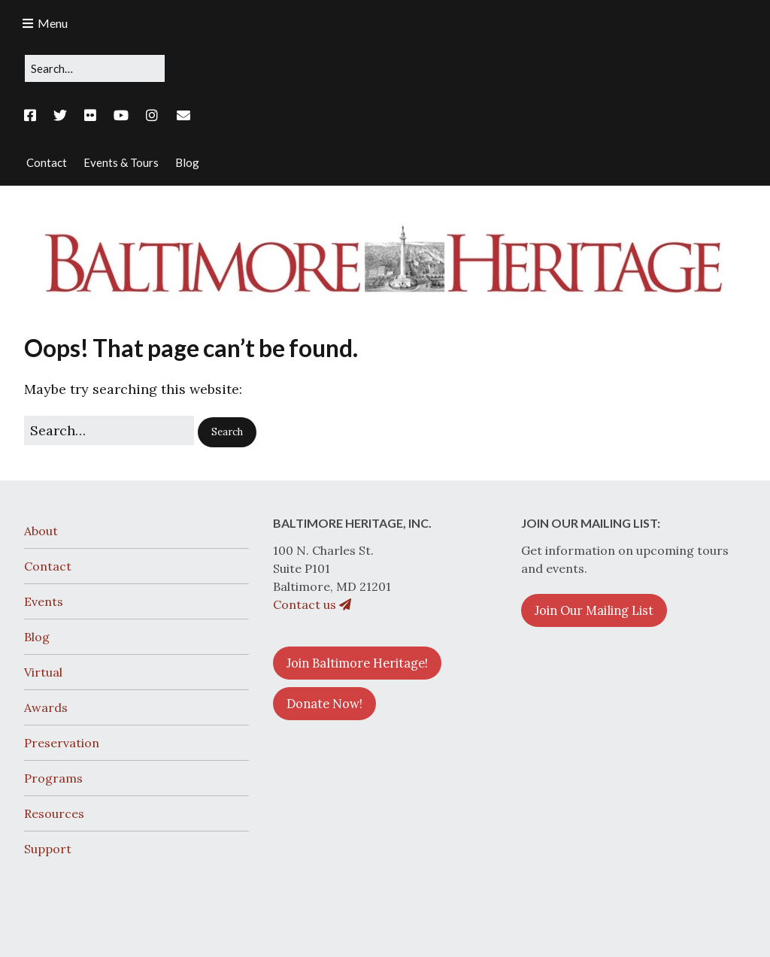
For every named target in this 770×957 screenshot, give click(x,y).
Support (47, 848)
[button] (227, 432)
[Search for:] (94, 68)
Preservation (61, 742)
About (41, 530)
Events (43, 601)
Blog (37, 636)
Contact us (312, 604)
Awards (46, 707)
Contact (47, 566)
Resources (54, 813)
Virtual (43, 672)
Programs (53, 778)
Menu (53, 23)
